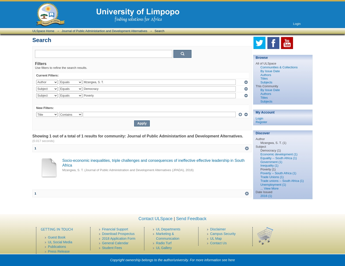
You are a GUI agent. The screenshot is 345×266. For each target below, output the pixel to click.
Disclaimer (218, 229)
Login (297, 24)
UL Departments (168, 229)
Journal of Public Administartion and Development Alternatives (104, 31)
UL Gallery (164, 248)
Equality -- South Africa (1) (278, 158)
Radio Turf (164, 243)
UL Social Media (60, 242)
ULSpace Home (43, 31)
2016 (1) (266, 196)
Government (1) (271, 162)
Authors (265, 75)
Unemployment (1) (273, 184)
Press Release (59, 251)
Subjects (266, 82)
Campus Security (223, 234)
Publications (57, 247)
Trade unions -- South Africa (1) (282, 181)
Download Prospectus (118, 234)
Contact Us (218, 243)
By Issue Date (270, 71)
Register (261, 122)
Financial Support (115, 229)
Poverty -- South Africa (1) (278, 173)
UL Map (216, 238)
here (231, 260)
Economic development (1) (279, 154)
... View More (269, 188)
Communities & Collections (279, 67)
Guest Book (56, 237)
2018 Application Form (118, 238)
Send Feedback (191, 218)
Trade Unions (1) (272, 177)
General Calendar (115, 243)
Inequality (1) (269, 165)
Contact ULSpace (155, 218)
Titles (264, 78)
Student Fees (112, 248)
